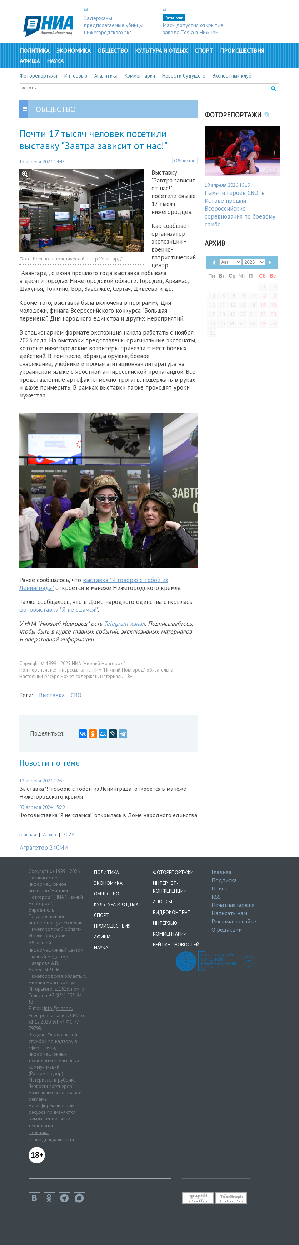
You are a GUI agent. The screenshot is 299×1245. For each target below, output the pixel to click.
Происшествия (242, 50)
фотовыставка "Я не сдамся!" (58, 610)
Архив (49, 834)
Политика (34, 50)
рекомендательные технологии (49, 1122)
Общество (113, 50)
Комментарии (140, 75)
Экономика (73, 50)
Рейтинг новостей (176, 944)
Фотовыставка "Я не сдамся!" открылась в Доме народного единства (108, 815)
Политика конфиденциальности (51, 1136)
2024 (68, 834)
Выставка (52, 695)
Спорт (204, 50)
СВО (76, 695)
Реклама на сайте (233, 921)
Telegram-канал (124, 624)
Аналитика (106, 75)
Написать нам (229, 913)
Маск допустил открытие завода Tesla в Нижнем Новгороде (193, 32)
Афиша (30, 60)
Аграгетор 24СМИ (44, 847)
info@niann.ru (58, 1008)
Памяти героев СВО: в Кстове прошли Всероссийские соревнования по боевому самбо (240, 208)
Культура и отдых (161, 50)
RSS (216, 896)
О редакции (226, 929)
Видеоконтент (172, 912)
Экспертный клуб (232, 75)
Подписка (224, 880)
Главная (27, 834)
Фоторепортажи (38, 75)
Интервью (75, 75)
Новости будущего (183, 75)
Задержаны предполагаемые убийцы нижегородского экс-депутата (113, 28)
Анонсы (162, 901)
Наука (55, 60)
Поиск (219, 888)
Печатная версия (232, 904)
